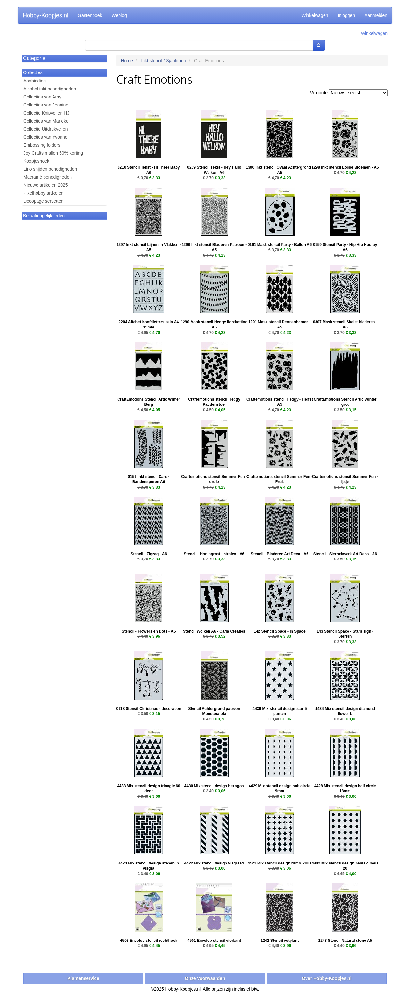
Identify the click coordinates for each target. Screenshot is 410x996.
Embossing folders (41, 145)
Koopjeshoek (36, 161)
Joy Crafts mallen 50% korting (53, 153)
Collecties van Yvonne (45, 137)
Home (127, 60)
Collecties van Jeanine (45, 104)
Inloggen (346, 15)
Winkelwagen (314, 15)
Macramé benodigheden (47, 177)
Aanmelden (376, 15)
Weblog (119, 15)
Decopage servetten (43, 201)
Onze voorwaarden (205, 978)
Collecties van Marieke (46, 120)
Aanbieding (34, 80)
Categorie (34, 58)
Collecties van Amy (42, 96)
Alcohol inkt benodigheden (49, 88)
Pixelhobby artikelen (43, 193)
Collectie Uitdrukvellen (45, 129)
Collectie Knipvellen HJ (46, 112)
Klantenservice (83, 978)
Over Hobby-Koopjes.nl (327, 978)
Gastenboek (90, 15)
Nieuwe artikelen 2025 (45, 185)
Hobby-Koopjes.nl (45, 15)
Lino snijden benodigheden (50, 169)
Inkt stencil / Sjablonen (163, 60)
